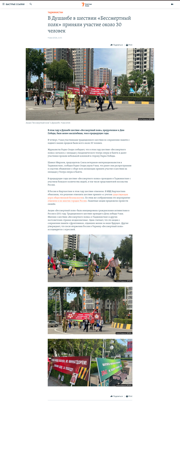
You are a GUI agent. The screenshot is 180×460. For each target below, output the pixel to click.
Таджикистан (55, 12)
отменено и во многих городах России (67, 201)
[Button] (116, 45)
